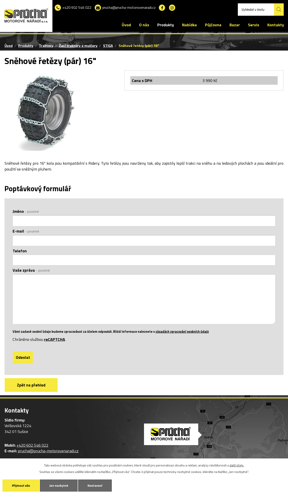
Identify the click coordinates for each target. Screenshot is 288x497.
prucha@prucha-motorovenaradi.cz (125, 7)
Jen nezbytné (58, 485)
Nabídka (189, 25)
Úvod (126, 25)
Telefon (20, 251)
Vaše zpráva (31, 270)
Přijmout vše (21, 485)
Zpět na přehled (31, 385)
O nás (144, 25)
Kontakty (275, 25)
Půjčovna (213, 25)
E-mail (26, 231)
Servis (253, 25)
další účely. (237, 465)
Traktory (46, 45)
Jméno (26, 211)
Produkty (165, 25)
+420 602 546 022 (72, 7)
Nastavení (95, 485)
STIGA (108, 45)
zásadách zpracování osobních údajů (182, 331)
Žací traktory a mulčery (78, 45)
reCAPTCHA (54, 339)
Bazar (235, 25)
